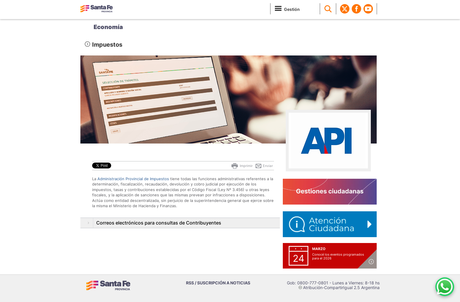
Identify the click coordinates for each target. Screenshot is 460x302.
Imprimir (242, 166)
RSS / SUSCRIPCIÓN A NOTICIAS (218, 282)
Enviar (264, 166)
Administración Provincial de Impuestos (133, 178)
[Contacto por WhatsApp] (444, 286)
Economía (108, 27)
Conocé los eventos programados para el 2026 (338, 256)
